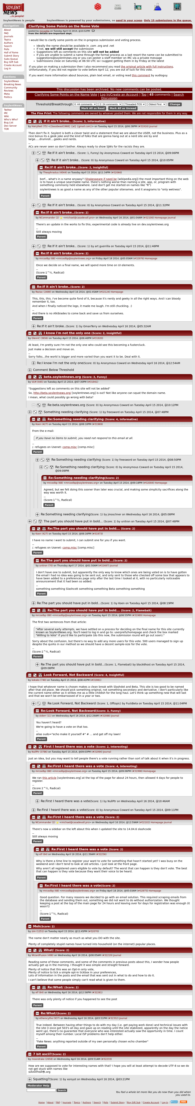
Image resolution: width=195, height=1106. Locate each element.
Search (8, 46)
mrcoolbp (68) (47, 258)
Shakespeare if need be (101, 179)
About (7, 30)
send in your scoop (129, 20)
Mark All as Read (93, 108)
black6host (144, 664)
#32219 (107, 955)
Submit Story (11, 55)
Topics (7, 39)
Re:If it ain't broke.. (62, 153)
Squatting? (41, 1079)
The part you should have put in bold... (73, 521)
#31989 (137, 615)
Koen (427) (41, 424)
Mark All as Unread (123, 108)
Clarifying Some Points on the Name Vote (63, 26)
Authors (8, 43)
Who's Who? (11, 119)
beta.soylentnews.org (62, 377)
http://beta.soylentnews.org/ (52, 392)
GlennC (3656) (40, 338)
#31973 (97, 533)
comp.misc (70, 447)
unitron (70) (46, 565)
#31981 (95, 680)
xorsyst (71, 1079)
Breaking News (12, 84)
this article (49, 777)
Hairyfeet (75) (40, 126)
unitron (126, 521)
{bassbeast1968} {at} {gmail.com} (71, 126)
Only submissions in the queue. (168, 20)
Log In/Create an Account (119, 94)
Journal (153, 126)
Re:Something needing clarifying (76, 419)
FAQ (6, 33)
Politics (8, 97)
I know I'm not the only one (67, 333)
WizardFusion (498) (42, 955)
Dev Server (10, 126)
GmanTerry (90, 326)
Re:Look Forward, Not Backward (72, 703)
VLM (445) (37, 382)
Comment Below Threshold (53, 370)
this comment (141, 75)
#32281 (96, 992)
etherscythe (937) (49, 1018)
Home (42, 1102)
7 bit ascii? (42, 1054)
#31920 (97, 338)
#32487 (103, 565)
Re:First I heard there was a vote (76, 766)
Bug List (8, 122)
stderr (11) (45, 715)
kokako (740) (39, 680)
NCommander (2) (49, 217)
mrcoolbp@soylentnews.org (74, 258)
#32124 (104, 292)
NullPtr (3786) (40, 751)
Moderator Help (38, 1085)
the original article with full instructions (147, 66)
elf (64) (43, 854)
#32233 (106, 1059)
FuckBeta (132, 703)
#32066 (116, 172)
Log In (7, 68)
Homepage (161, 217)
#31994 (96, 751)
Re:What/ (55, 987)
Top (143, 94)
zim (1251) (38, 931)
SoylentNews (13, 10)
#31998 (137, 771)
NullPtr (112, 801)
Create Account (13, 65)
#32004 (148, 483)
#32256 (101, 854)
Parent (45, 195)
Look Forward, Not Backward (68, 675)
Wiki (6, 116)
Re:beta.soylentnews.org (66, 405)
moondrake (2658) (42, 1059)
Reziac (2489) (43, 292)
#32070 (93, 931)
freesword (113, 412)
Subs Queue (11, 59)
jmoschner (114, 514)
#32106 (148, 217)
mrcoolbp (45, 31)
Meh (36, 926)
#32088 (104, 715)
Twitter (8, 110)
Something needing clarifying (66, 412)
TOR (6, 129)
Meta (7, 94)
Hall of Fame (11, 52)
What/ (49, 950)
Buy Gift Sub (11, 62)
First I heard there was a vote (69, 746)
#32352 (113, 1018)
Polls (6, 49)
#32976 (138, 258)
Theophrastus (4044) (55, 172)
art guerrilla (102, 246)
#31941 (92, 382)
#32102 (144, 822)
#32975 (142, 890)
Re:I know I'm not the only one (60, 363)
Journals (8, 36)
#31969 (97, 424)
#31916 (143, 126)
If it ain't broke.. (58, 121)
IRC (6, 113)
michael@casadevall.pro (79, 217)
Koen (121, 603)
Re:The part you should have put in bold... (84, 528)
